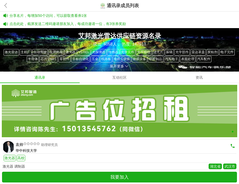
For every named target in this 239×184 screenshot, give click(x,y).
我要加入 (119, 177)
